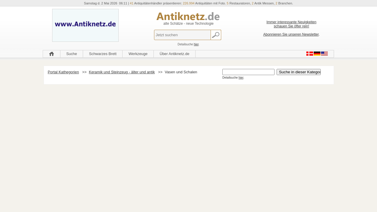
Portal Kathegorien (63, 72)
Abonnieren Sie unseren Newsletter (291, 34)
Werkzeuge (138, 54)
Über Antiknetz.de (174, 54)
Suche (71, 54)
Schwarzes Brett (102, 54)
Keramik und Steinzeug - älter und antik (122, 72)
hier (196, 44)
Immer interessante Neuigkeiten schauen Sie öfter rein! (291, 24)
